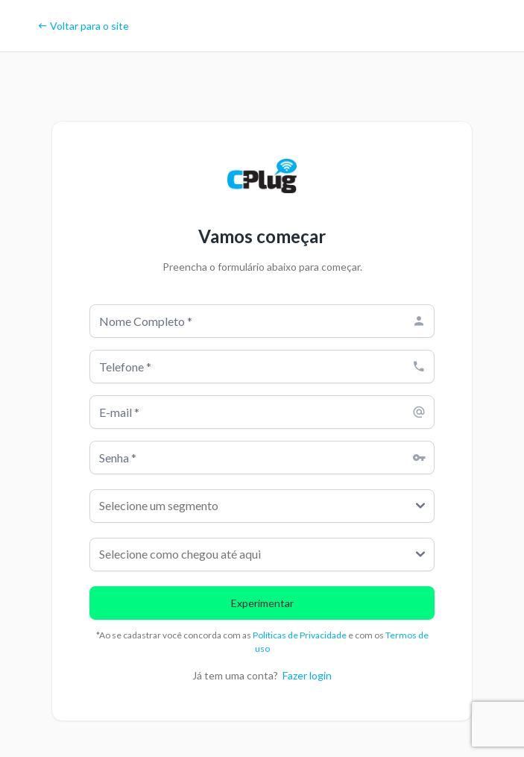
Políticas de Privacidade (300, 635)
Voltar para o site (83, 25)
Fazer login (307, 675)
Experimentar (262, 603)
